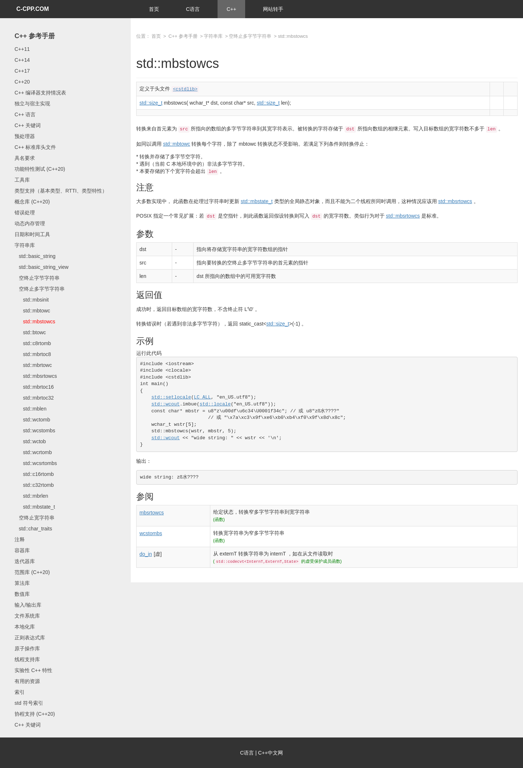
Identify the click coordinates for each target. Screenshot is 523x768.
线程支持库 (27, 659)
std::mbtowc (32, 311)
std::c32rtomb (34, 485)
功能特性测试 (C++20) (40, 169)
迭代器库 (25, 561)
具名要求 (25, 158)
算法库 (22, 583)
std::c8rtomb (33, 343)
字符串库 (25, 245)
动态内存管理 (30, 223)
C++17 (22, 71)
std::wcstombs (35, 430)
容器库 (22, 550)
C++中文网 (270, 753)
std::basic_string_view (42, 267)
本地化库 (25, 627)
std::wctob (30, 441)
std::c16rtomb (34, 474)
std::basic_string (35, 256)
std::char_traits (33, 528)
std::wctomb (32, 420)
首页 (154, 9)
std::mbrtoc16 (34, 387)
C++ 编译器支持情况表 (40, 93)
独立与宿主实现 (32, 103)
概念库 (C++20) (32, 202)
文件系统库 (27, 616)
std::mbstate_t (35, 507)
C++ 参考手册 (35, 36)
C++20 (22, 82)
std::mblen (30, 409)
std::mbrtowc (33, 365)
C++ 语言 (25, 114)
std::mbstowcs (35, 321)
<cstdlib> (185, 89)
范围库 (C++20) (32, 572)
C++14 (22, 60)
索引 (20, 692)
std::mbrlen (31, 496)
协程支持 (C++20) (35, 714)
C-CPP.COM (32, 9)
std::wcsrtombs (36, 463)
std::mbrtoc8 (33, 354)
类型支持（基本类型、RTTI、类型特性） (61, 191)
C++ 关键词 (28, 125)
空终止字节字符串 (37, 278)
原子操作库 (27, 648)
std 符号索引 (29, 703)
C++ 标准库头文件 (35, 147)
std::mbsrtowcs (36, 376)
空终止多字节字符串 (40, 289)
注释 (20, 539)
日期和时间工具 (32, 234)
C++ (231, 9)
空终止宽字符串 (34, 518)
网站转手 (273, 9)
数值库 (22, 594)
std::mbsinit (32, 300)
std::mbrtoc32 (34, 398)
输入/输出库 (28, 605)
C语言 (193, 9)
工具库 (22, 180)
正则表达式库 (30, 637)
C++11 (22, 49)
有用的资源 (27, 681)
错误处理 (25, 212)
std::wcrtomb (33, 452)
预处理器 (25, 136)
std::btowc (30, 332)
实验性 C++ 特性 (33, 670)
